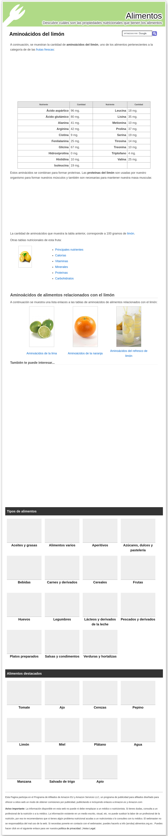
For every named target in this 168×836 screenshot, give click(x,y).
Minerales (61, 267)
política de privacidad (69, 828)
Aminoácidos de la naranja (85, 353)
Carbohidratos (64, 278)
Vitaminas (61, 261)
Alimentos (144, 15)
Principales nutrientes (69, 249)
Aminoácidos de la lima (41, 353)
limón (130, 233)
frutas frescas (45, 49)
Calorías (60, 255)
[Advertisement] (84, 77)
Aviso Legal (89, 828)
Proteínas (61, 272)
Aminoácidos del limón (36, 34)
